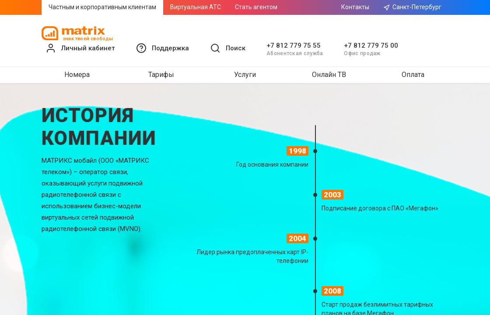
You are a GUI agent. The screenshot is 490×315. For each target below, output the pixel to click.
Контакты (355, 7)
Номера (77, 74)
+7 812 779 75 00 (371, 45)
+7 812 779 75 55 (293, 45)
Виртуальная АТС (195, 7)
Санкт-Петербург (412, 7)
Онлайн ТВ (329, 74)
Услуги (245, 74)
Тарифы (161, 74)
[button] (163, 48)
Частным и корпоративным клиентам (102, 7)
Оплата (413, 74)
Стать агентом (256, 7)
